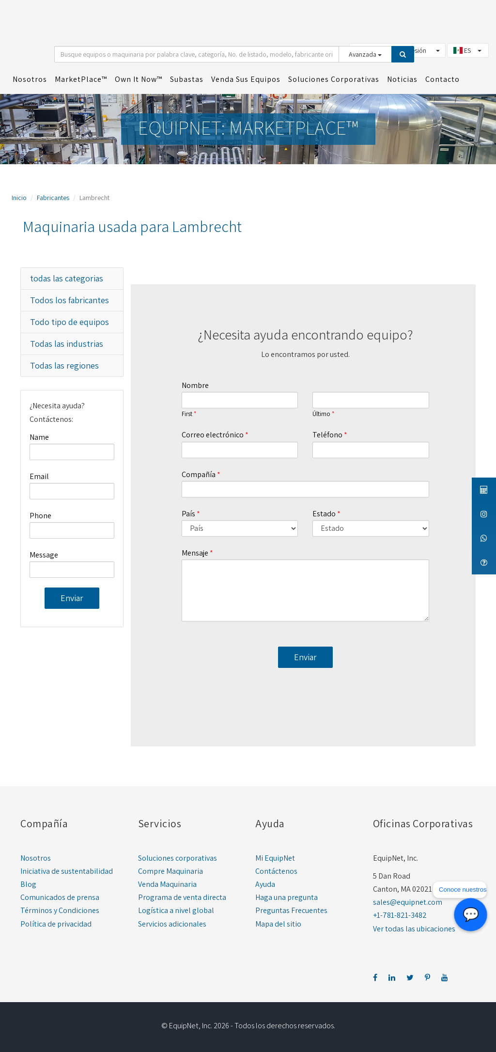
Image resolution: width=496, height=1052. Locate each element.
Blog (28, 884)
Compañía (199, 474)
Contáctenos (276, 871)
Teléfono (327, 435)
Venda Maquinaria (167, 884)
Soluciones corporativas (177, 858)
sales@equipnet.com (407, 902)
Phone (40, 516)
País (188, 514)
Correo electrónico (213, 435)
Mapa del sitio (278, 924)
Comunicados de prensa (59, 897)
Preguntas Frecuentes (291, 910)
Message (44, 555)
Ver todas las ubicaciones (414, 929)
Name (39, 437)
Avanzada (365, 54)
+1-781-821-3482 (400, 915)
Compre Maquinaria (170, 871)
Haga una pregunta (286, 897)
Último (321, 414)
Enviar (72, 597)
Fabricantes (53, 197)
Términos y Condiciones (59, 910)
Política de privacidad (56, 924)
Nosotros (35, 858)
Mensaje (195, 553)
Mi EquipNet (275, 858)
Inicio (19, 197)
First (187, 414)
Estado (324, 514)
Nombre (195, 385)
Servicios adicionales (172, 924)
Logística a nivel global (176, 910)
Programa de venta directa (182, 897)
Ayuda (265, 884)
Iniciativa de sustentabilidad (66, 871)
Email (39, 476)
